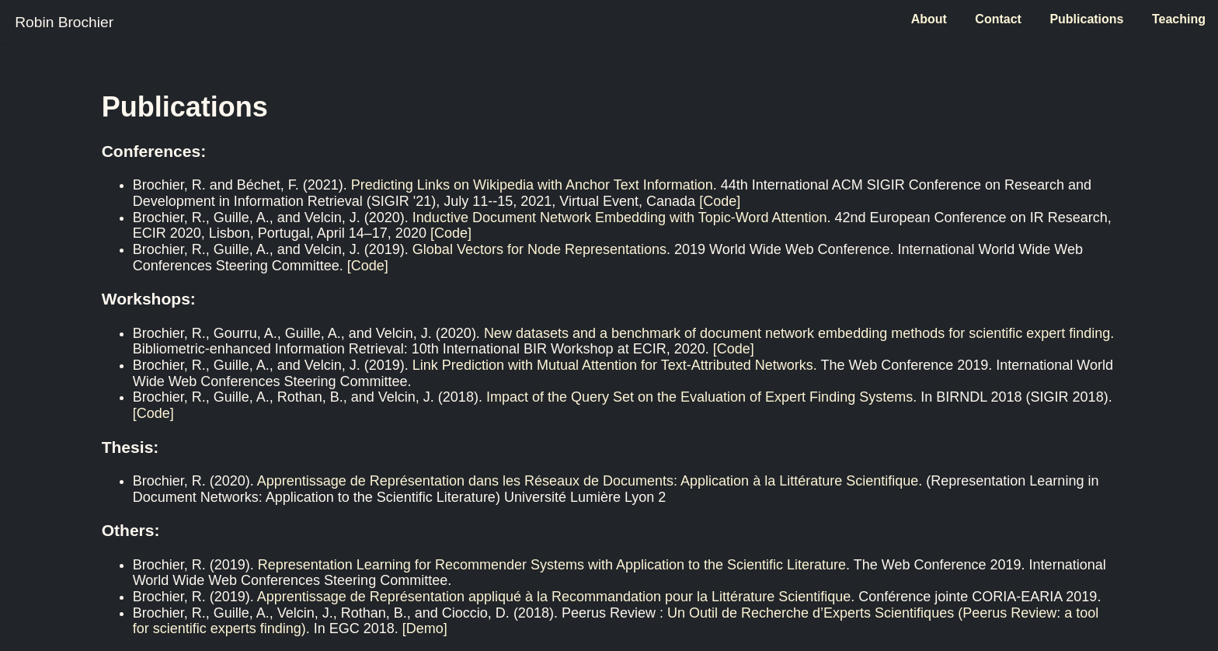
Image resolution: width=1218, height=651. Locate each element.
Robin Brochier (64, 22)
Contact (998, 19)
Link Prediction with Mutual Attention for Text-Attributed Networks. (614, 365)
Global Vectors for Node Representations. (541, 249)
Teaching (1179, 19)
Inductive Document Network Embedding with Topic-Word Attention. (621, 217)
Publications (1086, 19)
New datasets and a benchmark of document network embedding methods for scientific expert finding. (799, 333)
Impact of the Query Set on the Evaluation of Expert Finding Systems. (701, 397)
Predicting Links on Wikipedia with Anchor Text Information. (534, 185)
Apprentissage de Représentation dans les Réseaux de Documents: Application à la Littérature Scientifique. (590, 481)
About (929, 19)
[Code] (719, 201)
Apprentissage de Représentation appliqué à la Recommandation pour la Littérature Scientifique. (555, 596)
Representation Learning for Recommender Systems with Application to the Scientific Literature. (554, 565)
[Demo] (424, 628)
